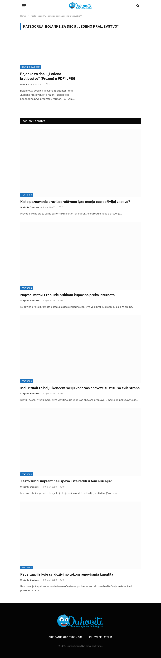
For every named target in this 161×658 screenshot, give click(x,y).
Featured (27, 195)
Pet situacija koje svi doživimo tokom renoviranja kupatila (66, 574)
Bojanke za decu (31, 67)
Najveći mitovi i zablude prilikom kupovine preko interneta (67, 295)
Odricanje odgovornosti (65, 637)
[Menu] (24, 5)
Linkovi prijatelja (100, 637)
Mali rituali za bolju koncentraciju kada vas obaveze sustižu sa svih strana (80, 388)
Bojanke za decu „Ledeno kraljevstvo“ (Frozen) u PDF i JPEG (48, 76)
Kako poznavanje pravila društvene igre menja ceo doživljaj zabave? (75, 202)
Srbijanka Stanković (30, 207)
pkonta (23, 84)
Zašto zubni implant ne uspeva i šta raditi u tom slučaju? (66, 481)
